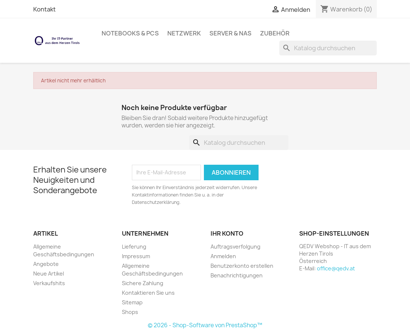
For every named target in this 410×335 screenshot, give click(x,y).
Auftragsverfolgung (235, 246)
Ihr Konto (227, 233)
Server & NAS (230, 33)
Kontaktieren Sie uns (148, 292)
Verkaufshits (49, 283)
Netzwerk (184, 33)
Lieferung (134, 246)
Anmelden (223, 256)
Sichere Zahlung (142, 283)
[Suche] (328, 48)
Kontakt (44, 9)
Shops (130, 311)
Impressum (136, 256)
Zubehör (275, 33)
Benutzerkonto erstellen (242, 265)
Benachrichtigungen (237, 275)
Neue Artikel (48, 273)
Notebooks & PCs (130, 33)
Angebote (46, 263)
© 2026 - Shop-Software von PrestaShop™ (205, 325)
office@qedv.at (336, 268)
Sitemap (132, 302)
